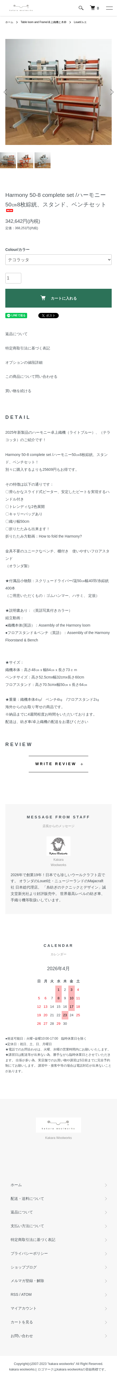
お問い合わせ (22, 1336)
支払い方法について (27, 1226)
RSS (14, 1294)
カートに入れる (58, 297)
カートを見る (22, 1322)
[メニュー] (109, 8)
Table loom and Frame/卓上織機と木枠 (43, 22)
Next (111, 92)
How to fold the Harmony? (60, 536)
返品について (16, 334)
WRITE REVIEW (56, 764)
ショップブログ (24, 1267)
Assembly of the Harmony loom (64, 625)
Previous (6, 92)
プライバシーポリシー (29, 1253)
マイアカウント (24, 1308)
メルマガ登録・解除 (27, 1281)
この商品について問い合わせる (31, 376)
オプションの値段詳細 (24, 362)
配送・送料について (27, 1198)
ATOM (26, 1294)
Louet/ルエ (80, 22)
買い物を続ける (18, 391)
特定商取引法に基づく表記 (27, 348)
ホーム (9, 22)
